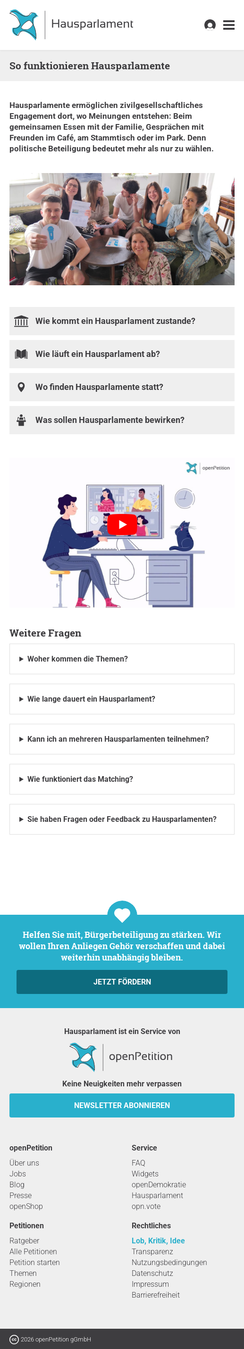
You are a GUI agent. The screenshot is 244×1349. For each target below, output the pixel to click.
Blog (17, 1184)
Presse (20, 1195)
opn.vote (146, 1206)
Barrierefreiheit (156, 1295)
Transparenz (152, 1251)
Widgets (145, 1173)
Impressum (150, 1284)
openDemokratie (159, 1184)
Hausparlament (157, 1195)
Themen (23, 1273)
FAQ (138, 1163)
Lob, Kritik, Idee (158, 1240)
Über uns (24, 1163)
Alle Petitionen (33, 1251)
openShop (26, 1206)
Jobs (17, 1173)
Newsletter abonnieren (122, 1105)
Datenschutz (152, 1273)
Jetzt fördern (122, 981)
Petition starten (34, 1262)
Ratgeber (24, 1240)
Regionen (25, 1284)
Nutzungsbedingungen (169, 1262)
